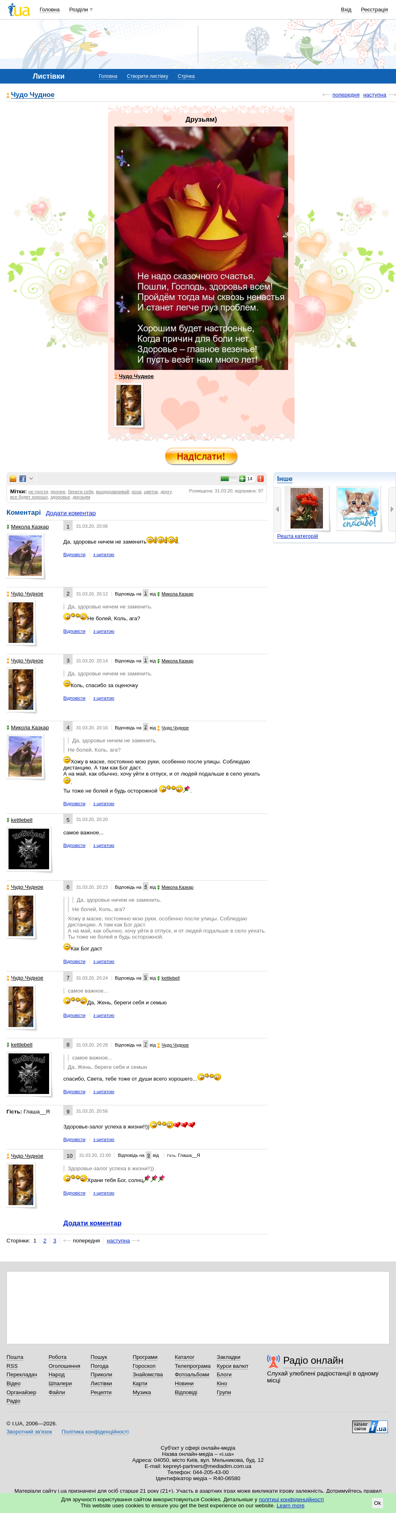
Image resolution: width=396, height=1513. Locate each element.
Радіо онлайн (313, 1360)
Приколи (101, 1374)
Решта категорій (297, 536)
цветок (151, 491)
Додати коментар (71, 512)
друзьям (81, 496)
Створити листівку (147, 76)
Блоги (224, 1374)
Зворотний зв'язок (29, 1432)
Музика (142, 1392)
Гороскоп (144, 1366)
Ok (377, 1503)
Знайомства (148, 1374)
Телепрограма (193, 1366)
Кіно (222, 1383)
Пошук (98, 1357)
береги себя (81, 491)
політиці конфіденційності (291, 1499)
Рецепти (101, 1392)
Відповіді (186, 1392)
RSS (12, 1366)
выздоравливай (112, 491)
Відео (13, 1383)
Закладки (228, 1357)
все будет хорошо (29, 496)
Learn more (291, 1505)
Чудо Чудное (32, 95)
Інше (285, 479)
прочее (58, 491)
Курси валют (232, 1366)
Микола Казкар (27, 527)
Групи (224, 1392)
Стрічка (186, 76)
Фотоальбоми (192, 1374)
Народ (57, 1374)
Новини (184, 1383)
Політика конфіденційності (95, 1432)
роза (137, 491)
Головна (50, 9)
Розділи (78, 9)
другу (165, 491)
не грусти (38, 491)
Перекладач (21, 1374)
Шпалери (60, 1383)
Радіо (13, 1401)
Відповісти (74, 554)
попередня (345, 95)
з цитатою (103, 554)
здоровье (60, 496)
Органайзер (21, 1392)
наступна (374, 95)
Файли (57, 1392)
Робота (58, 1357)
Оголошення (64, 1366)
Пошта (14, 1357)
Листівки (101, 1383)
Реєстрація (374, 9)
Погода (99, 1366)
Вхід (346, 9)
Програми (145, 1357)
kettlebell (19, 820)
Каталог (185, 1357)
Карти (140, 1383)
